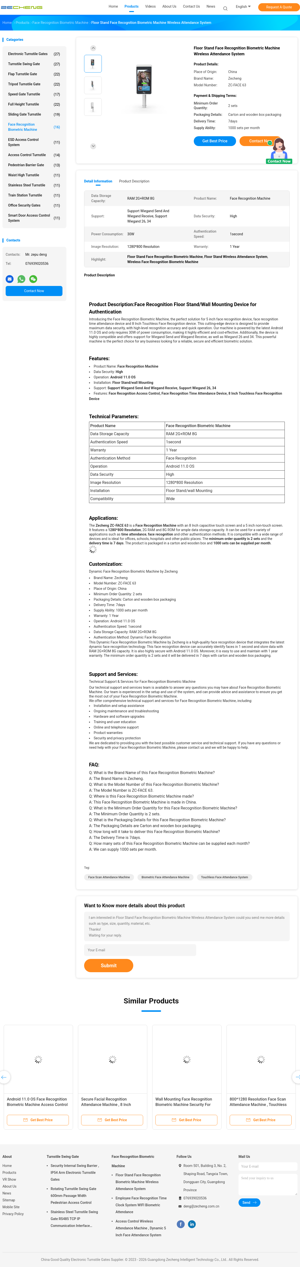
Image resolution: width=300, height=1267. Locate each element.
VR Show (9, 1179)
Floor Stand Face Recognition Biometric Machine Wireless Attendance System (138, 1182)
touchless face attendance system (224, 877)
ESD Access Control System (34, 142)
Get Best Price (214, 141)
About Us (9, 1186)
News (6, 1193)
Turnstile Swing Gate (34, 64)
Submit (109, 966)
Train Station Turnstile (34, 195)
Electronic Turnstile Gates (34, 54)
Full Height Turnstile (34, 104)
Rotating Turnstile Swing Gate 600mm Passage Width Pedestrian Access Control (73, 1196)
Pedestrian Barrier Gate (34, 165)
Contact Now (34, 291)
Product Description (134, 181)
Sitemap (8, 1200)
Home (7, 1166)
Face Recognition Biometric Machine (34, 127)
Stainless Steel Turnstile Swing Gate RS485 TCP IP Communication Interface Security (74, 1219)
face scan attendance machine (109, 877)
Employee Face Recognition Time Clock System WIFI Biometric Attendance (141, 1205)
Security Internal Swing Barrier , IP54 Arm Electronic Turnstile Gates (75, 1172)
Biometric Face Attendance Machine (165, 877)
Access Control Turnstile (34, 155)
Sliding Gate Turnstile (34, 114)
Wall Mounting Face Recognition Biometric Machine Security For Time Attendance (183, 1104)
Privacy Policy (13, 1214)
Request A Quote (279, 7)
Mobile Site (11, 1207)
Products (9, 1173)
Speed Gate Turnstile (34, 94)
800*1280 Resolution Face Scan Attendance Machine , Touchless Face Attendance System (258, 1104)
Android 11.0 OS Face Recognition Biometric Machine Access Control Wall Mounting (37, 1104)
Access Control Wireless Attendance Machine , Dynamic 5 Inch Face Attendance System (141, 1228)
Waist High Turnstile (34, 175)
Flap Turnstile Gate (34, 74)
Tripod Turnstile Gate (34, 84)
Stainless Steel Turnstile (34, 185)
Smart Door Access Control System (34, 218)
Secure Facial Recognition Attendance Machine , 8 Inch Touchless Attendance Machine (108, 1104)
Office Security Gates (34, 205)
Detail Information (98, 181)
